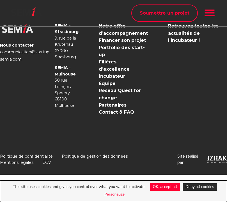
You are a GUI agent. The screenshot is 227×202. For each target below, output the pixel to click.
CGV (46, 162)
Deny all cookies (199, 186)
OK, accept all (165, 186)
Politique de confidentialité (26, 156)
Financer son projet (122, 40)
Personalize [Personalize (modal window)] (114, 194)
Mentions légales (16, 162)
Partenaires (113, 105)
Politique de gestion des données (95, 156)
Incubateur (112, 76)
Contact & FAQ (116, 112)
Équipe (107, 83)
